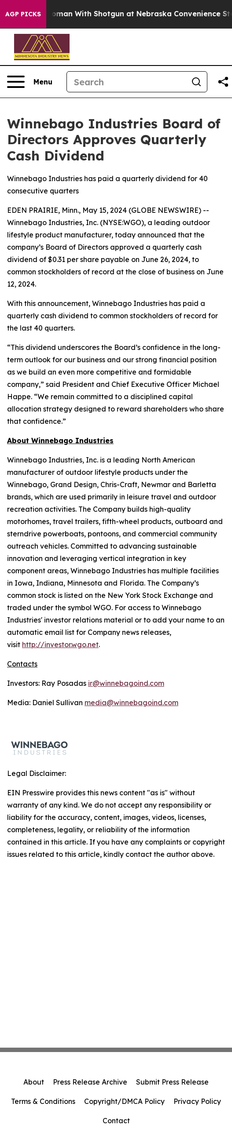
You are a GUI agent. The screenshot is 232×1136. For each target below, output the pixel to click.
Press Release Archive (90, 1082)
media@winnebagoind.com (131, 702)
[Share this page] (223, 82)
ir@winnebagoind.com (126, 683)
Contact (116, 1120)
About (33, 1082)
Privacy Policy (197, 1101)
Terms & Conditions (43, 1101)
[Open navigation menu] (29, 82)
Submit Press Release (172, 1082)
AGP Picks (23, 14)
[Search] (126, 82)
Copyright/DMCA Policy (124, 1101)
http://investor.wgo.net (60, 644)
